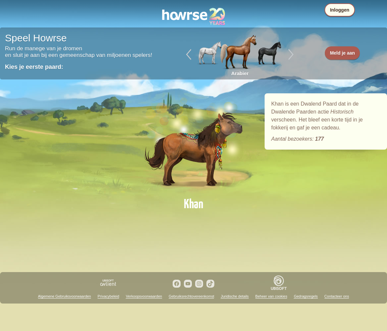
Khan (193, 143)
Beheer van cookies (271, 296)
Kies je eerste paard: (34, 67)
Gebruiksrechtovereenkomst (191, 296)
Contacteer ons (336, 296)
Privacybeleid (108, 296)
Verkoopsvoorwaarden (144, 296)
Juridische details (234, 296)
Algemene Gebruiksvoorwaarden (64, 296)
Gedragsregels (306, 296)
